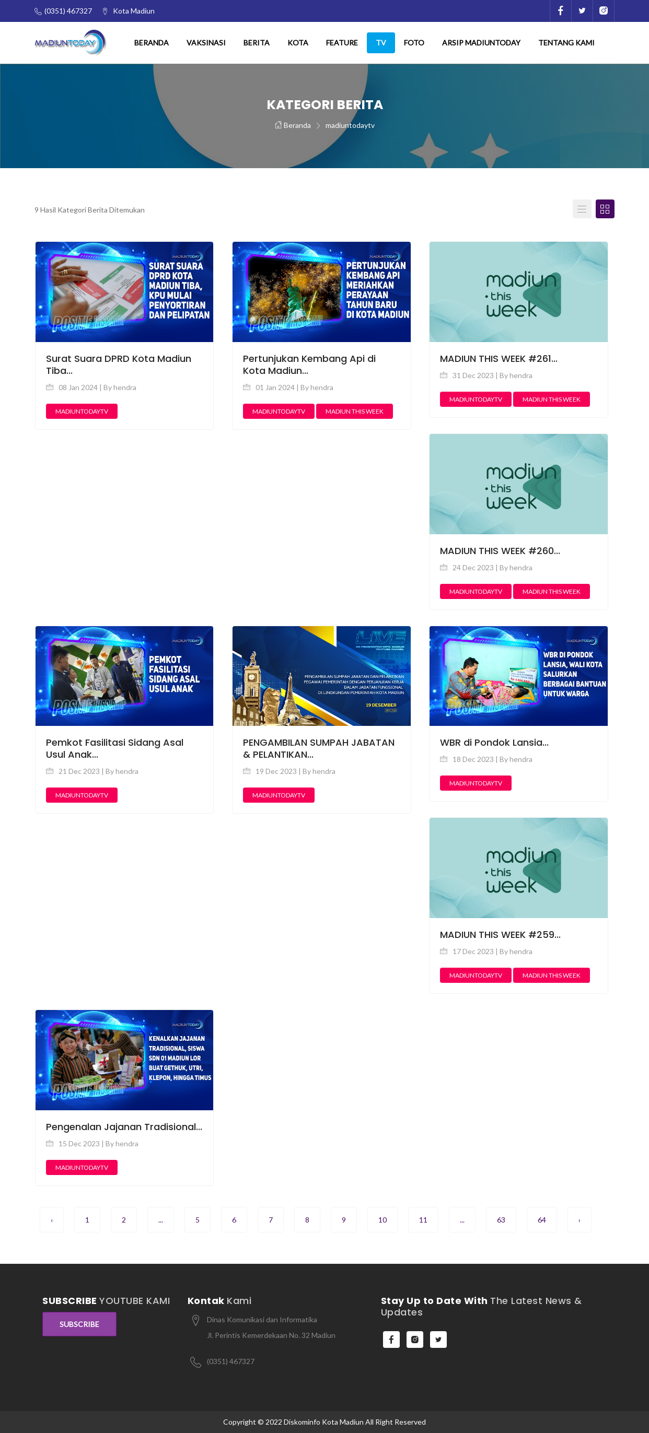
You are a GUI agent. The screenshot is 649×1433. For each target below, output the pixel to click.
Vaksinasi (206, 42)
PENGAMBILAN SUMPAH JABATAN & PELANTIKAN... (319, 748)
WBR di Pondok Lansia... (494, 742)
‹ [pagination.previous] (52, 1219)
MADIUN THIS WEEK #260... (500, 550)
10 (382, 1219)
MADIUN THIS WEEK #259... (500, 934)
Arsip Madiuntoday (481, 42)
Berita (257, 42)
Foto (414, 42)
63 (501, 1219)
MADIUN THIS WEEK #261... (499, 358)
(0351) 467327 (230, 1361)
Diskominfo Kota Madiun (324, 1421)
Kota (297, 42)
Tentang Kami (566, 42)
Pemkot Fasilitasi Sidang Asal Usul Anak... (114, 748)
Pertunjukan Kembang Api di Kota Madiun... (309, 364)
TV (381, 42)
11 (423, 1219)
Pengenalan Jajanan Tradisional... (124, 1126)
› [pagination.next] (579, 1219)
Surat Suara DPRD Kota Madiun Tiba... (118, 364)
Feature (342, 42)
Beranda (151, 42)
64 (542, 1219)
